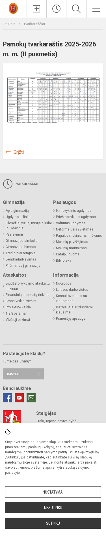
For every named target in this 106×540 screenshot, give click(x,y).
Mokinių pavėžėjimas (72, 242)
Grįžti (19, 152)
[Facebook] (7, 397)
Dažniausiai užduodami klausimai (74, 309)
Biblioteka (63, 260)
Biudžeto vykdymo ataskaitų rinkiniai (28, 286)
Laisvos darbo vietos (72, 290)
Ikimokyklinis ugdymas (74, 211)
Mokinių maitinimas (71, 248)
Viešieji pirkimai (18, 320)
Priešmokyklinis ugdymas (76, 217)
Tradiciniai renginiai (21, 253)
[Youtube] (19, 397)
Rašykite (14, 374)
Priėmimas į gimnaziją (23, 266)
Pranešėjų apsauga (71, 319)
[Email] (31, 397)
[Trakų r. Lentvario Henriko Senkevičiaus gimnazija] (13, 8)
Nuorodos (63, 283)
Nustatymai (53, 492)
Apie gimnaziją (17, 211)
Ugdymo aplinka (18, 217)
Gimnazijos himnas (21, 247)
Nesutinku (53, 507)
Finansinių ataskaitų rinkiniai (28, 295)
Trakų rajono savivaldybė (56, 421)
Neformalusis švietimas (74, 229)
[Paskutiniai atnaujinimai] (56, 9)
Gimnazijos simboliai (22, 241)
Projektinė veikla (18, 307)
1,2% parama (16, 313)
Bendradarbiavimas (21, 259)
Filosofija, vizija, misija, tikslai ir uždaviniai (29, 225)
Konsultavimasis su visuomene (71, 298)
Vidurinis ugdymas (70, 223)
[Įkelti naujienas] (36, 9)
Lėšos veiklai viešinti (21, 301)
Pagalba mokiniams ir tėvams (79, 236)
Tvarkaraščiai (34, 24)
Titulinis (9, 24)
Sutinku (53, 523)
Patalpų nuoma (67, 254)
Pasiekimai (14, 234)
